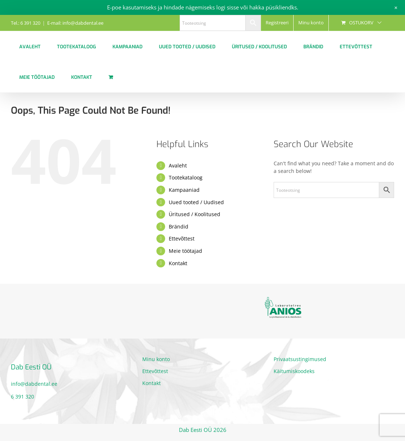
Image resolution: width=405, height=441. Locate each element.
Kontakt (178, 263)
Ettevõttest (182, 238)
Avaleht (178, 165)
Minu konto (156, 359)
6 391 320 (22, 396)
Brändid (178, 226)
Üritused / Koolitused (194, 214)
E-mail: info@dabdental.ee (75, 23)
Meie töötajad (185, 250)
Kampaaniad (184, 189)
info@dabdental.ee (34, 383)
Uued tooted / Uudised (196, 202)
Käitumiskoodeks (294, 371)
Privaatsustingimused (300, 359)
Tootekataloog (185, 177)
